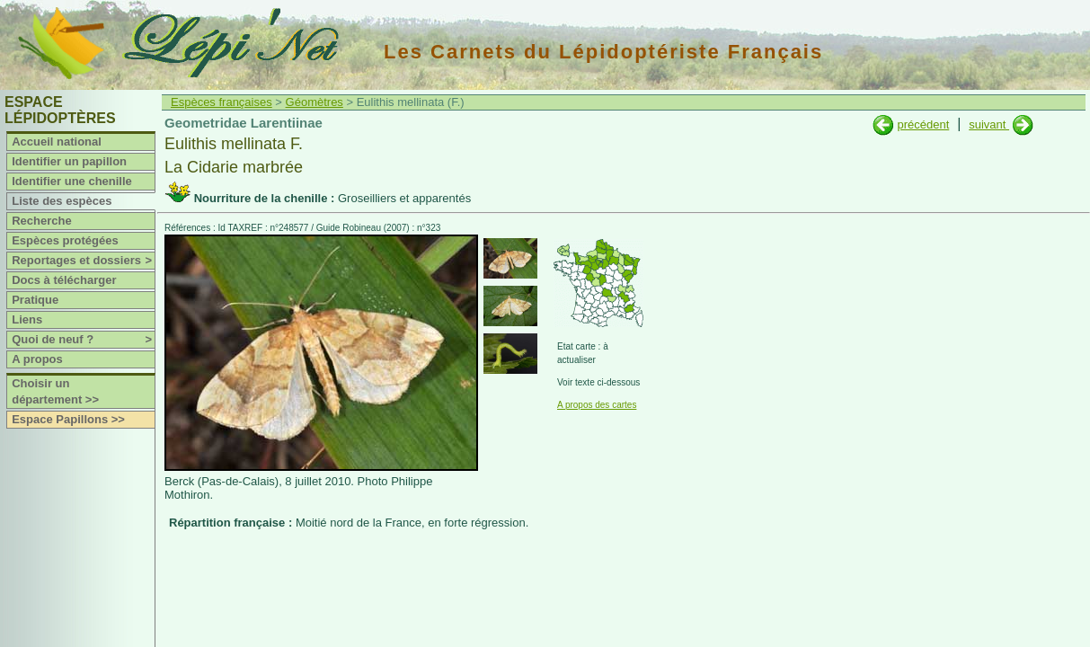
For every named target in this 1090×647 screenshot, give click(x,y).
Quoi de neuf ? (83, 340)
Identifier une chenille (72, 181)
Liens (27, 319)
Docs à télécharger (64, 280)
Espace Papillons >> (68, 419)
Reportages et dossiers (83, 261)
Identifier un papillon (69, 161)
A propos (37, 359)
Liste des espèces (61, 201)
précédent (923, 124)
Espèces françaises (221, 102)
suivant (989, 124)
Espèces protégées (65, 240)
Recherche (41, 220)
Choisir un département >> (55, 391)
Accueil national (57, 141)
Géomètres (314, 102)
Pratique (35, 299)
